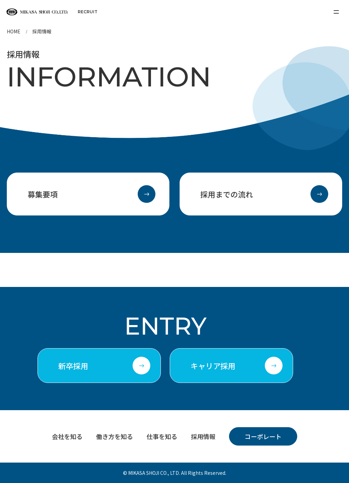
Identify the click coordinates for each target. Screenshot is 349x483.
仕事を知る (162, 436)
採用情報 (203, 436)
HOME (13, 31)
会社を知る (67, 436)
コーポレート (263, 436)
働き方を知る (114, 436)
